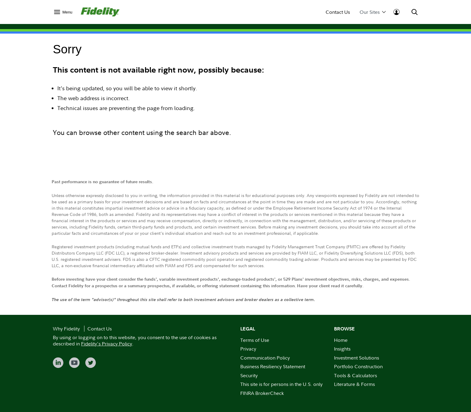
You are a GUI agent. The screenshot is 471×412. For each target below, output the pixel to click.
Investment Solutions (356, 357)
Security (249, 375)
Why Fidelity (66, 328)
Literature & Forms (354, 384)
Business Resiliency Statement (272, 366)
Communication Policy (265, 357)
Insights (342, 348)
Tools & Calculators (355, 375)
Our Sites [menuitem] (373, 12)
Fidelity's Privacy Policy (106, 343)
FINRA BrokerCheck (262, 393)
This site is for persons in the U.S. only (281, 384)
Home (341, 340)
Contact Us (338, 12)
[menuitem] (63, 11)
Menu (67, 12)
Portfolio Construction (358, 366)
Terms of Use (254, 340)
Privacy (248, 348)
